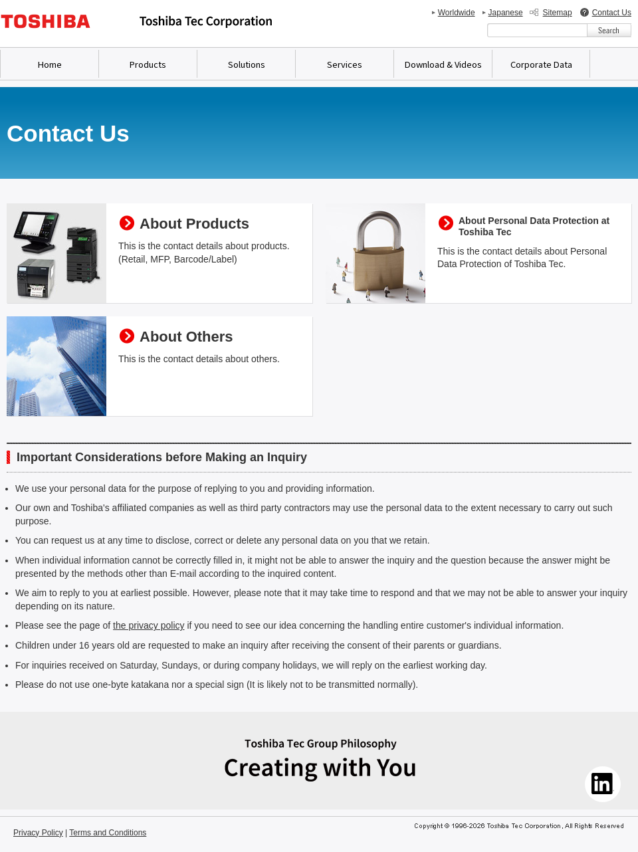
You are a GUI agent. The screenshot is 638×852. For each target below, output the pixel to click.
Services (344, 64)
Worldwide (456, 12)
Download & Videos (443, 64)
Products (148, 64)
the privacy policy (148, 625)
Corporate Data (541, 64)
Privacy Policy (38, 832)
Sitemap (557, 12)
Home (50, 64)
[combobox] (537, 30)
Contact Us (611, 12)
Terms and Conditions (107, 832)
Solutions (246, 64)
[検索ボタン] (609, 30)
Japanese (505, 12)
